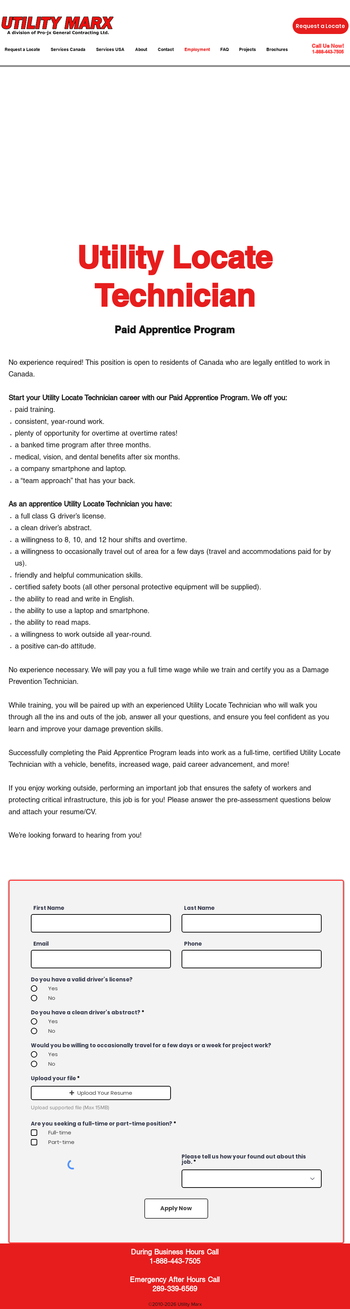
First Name (48, 908)
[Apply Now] (176, 1208)
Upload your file (53, 1078)
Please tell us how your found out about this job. (244, 1159)
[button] (101, 1093)
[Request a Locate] (321, 26)
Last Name (199, 908)
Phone (193, 943)
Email (41, 943)
